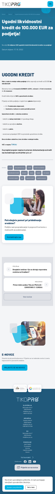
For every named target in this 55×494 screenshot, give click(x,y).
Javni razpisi (27, 444)
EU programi (27, 446)
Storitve (27, 448)
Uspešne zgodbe (27, 450)
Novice (27, 452)
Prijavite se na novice (14, 367)
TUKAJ (14, 144)
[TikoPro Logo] (11, 4)
